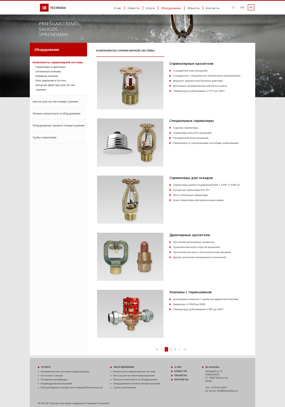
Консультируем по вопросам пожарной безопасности (72, 387)
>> (184, 349)
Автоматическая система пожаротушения (65, 371)
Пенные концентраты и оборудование (57, 113)
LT (233, 7)
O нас (117, 8)
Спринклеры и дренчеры (50, 67)
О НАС (178, 367)
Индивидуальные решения (56, 383)
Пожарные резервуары (54, 379)
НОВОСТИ (180, 371)
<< (156, 349)
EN (242, 7)
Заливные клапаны (46, 76)
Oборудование (171, 8)
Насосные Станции (52, 375)
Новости (133, 8)
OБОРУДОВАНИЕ (123, 367)
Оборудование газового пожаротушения (58, 125)
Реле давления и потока (50, 80)
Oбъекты (193, 8)
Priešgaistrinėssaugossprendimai (59, 29)
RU (251, 7)
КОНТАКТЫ (181, 379)
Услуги (150, 8)
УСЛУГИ (45, 367)
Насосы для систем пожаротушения (55, 101)
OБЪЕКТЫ (180, 375)
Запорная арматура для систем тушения (55, 87)
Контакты (212, 8)
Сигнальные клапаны (48, 71)
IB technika (212, 367)
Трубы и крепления (44, 137)
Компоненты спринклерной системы (58, 62)
